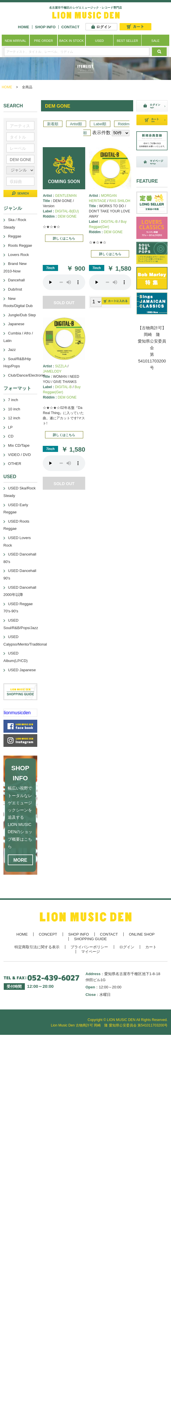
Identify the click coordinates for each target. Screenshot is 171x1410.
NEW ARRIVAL (15, 40)
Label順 (100, 124)
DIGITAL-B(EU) (67, 211)
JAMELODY (52, 371)
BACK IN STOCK (71, 40)
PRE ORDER (43, 40)
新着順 (52, 124)
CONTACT (70, 27)
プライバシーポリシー (89, 947)
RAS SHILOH (119, 201)
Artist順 (76, 124)
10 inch (14, 409)
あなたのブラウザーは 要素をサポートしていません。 (64, 282)
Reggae (14, 236)
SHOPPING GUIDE (90, 939)
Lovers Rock (18, 255)
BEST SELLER (127, 40)
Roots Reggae (20, 245)
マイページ (90, 951)
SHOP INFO (45, 27)
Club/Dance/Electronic (26, 375)
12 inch (14, 418)
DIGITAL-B (109, 222)
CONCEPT (48, 934)
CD (11, 436)
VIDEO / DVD (19, 454)
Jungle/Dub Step (22, 315)
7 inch (13, 400)
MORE (20, 860)
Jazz (12, 349)
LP (10, 427)
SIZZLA (60, 366)
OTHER (14, 463)
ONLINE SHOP (142, 934)
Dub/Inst (15, 289)
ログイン (126, 947)
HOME (23, 27)
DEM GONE (67, 216)
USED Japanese (22, 670)
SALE (155, 40)
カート (151, 947)
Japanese (16, 324)
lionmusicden (17, 712)
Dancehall (16, 280)
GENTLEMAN (66, 196)
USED (99, 40)
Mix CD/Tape (18, 445)
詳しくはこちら (64, 238)
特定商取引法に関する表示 (37, 947)
